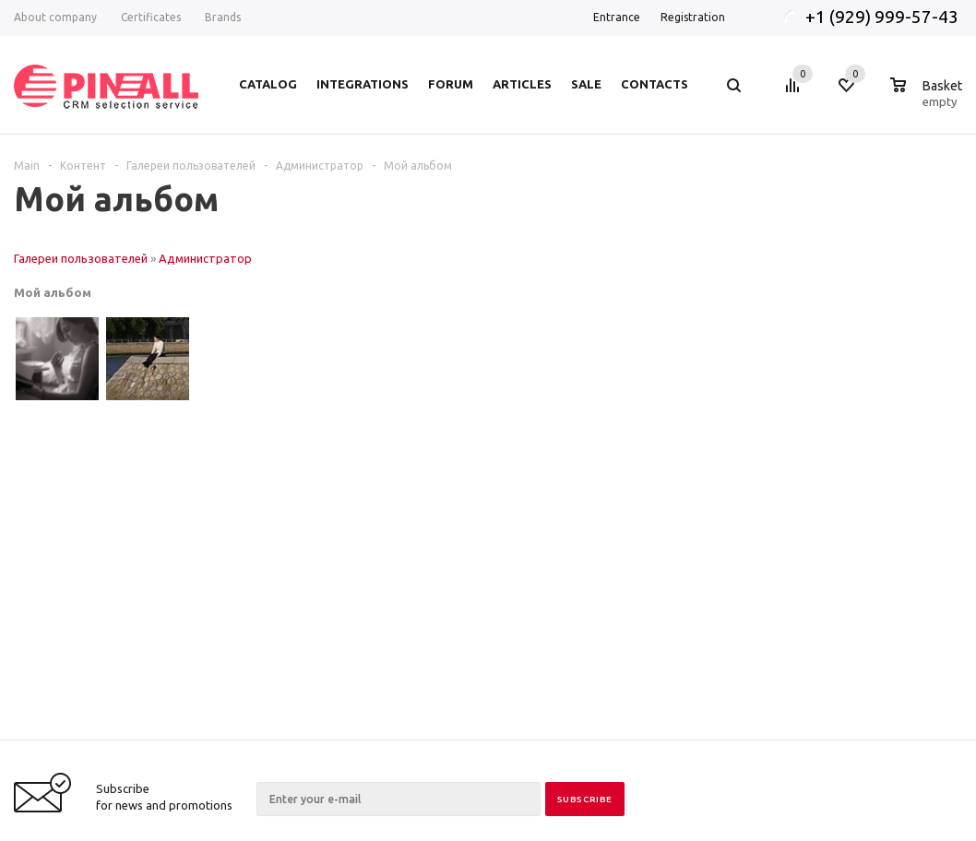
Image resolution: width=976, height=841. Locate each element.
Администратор (205, 258)
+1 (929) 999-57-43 (883, 16)
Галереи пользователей (81, 258)
